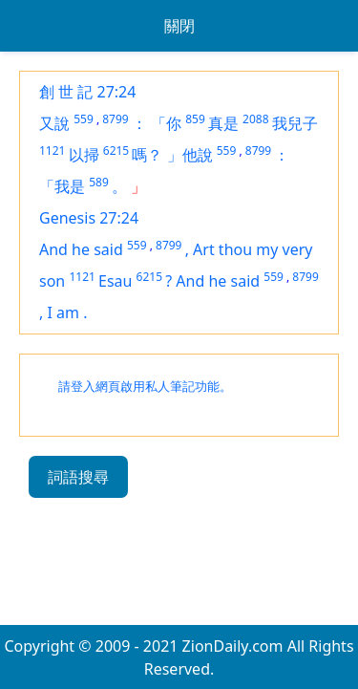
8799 (115, 119)
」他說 (190, 154)
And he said (81, 249)
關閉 (179, 25)
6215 (116, 150)
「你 (166, 123)
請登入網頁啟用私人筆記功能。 (145, 386)
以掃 (84, 154)
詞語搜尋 (78, 476)
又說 (54, 123)
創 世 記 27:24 (87, 91)
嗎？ (147, 154)
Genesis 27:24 (88, 217)
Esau (115, 280)
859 (195, 119)
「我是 (62, 186)
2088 (255, 119)
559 (84, 119)
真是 (223, 123)
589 (99, 182)
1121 (52, 150)
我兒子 (295, 123)
